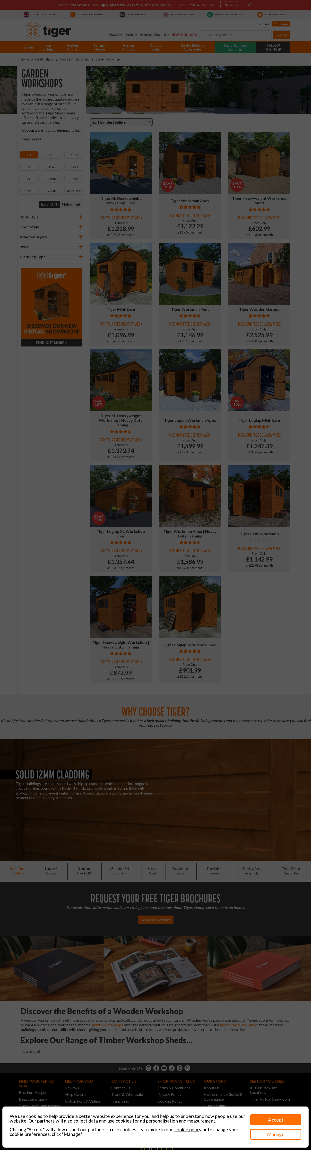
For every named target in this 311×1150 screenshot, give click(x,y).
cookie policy (187, 1129)
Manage (276, 1134)
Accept (276, 1120)
